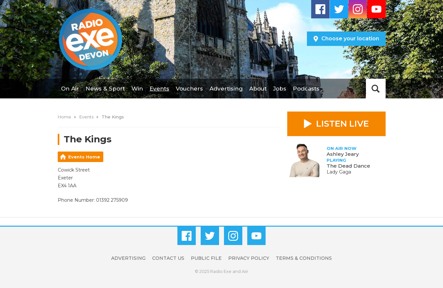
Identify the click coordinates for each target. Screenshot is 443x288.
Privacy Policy (248, 258)
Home (64, 116)
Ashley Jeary (343, 154)
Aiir (245, 271)
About (258, 88)
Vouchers (189, 88)
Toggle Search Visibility (376, 88)
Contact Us (168, 258)
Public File (206, 258)
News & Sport (105, 88)
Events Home (84, 156)
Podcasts (306, 88)
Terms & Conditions (304, 258)
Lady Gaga (339, 172)
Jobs (279, 88)
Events (159, 88)
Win (137, 88)
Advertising (226, 88)
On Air (70, 88)
